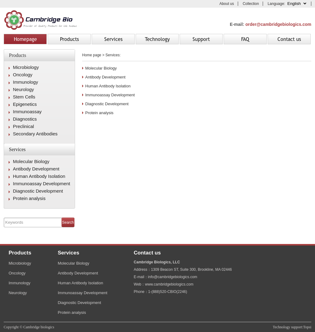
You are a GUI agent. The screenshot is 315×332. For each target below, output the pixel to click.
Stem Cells (24, 96)
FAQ (245, 39)
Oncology (22, 74)
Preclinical (23, 126)
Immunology (25, 82)
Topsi (307, 327)
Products (69, 39)
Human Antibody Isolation (39, 176)
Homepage (25, 39)
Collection (251, 4)
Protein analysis (29, 198)
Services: (113, 55)
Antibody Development (36, 168)
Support (201, 39)
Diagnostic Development (38, 191)
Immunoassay (27, 111)
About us (226, 4)
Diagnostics (25, 119)
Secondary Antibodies (35, 133)
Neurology (23, 89)
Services (113, 39)
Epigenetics (25, 104)
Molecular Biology (31, 161)
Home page (91, 55)
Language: (287, 4)
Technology (157, 39)
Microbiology (26, 67)
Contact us (289, 39)
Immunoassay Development (41, 183)
